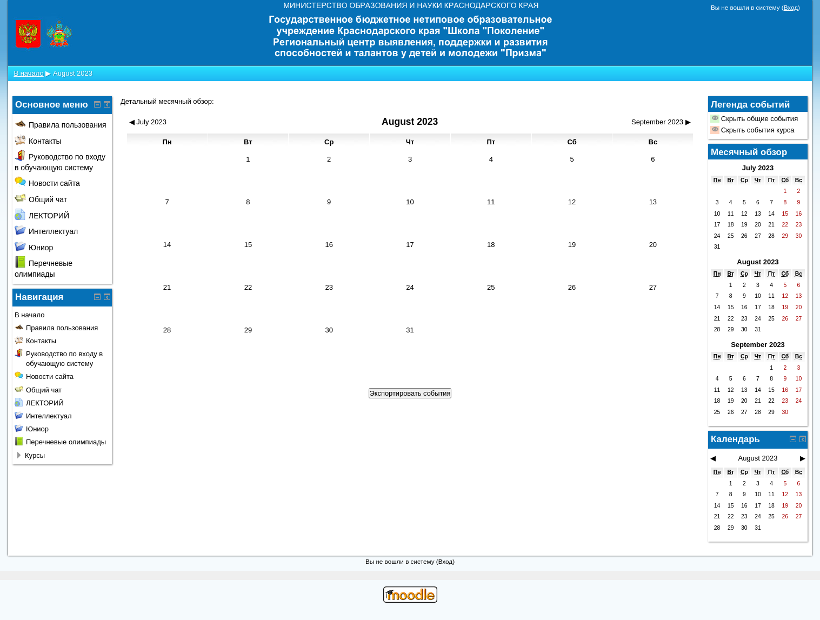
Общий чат (41, 199)
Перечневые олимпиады (66, 442)
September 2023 (758, 345)
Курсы (35, 455)
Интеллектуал (46, 231)
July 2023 (758, 168)
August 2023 (72, 73)
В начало (28, 73)
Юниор (34, 247)
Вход (791, 7)
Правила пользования (60, 125)
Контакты (38, 141)
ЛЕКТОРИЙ (42, 215)
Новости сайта (47, 183)
